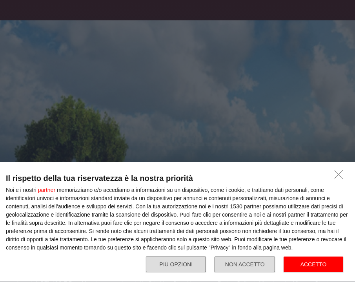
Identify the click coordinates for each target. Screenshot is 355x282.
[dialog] (177, 222)
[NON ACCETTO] (341, 176)
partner (46, 190)
